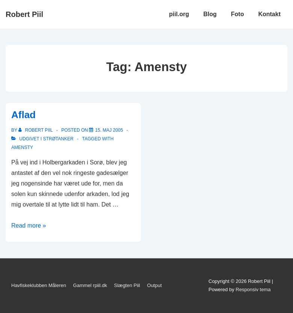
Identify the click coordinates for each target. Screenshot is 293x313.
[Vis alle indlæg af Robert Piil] (36, 130)
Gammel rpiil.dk (90, 285)
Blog (210, 14)
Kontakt (269, 14)
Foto (237, 14)
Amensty (22, 147)
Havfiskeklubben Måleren (38, 285)
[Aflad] (109, 130)
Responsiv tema (253, 289)
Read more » (28, 225)
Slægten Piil (127, 285)
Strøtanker (58, 138)
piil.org (179, 14)
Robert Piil (24, 14)
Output (154, 285)
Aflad (23, 114)
